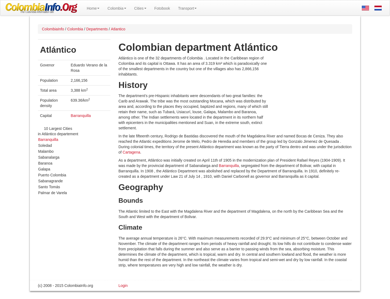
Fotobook (162, 8)
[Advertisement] (310, 90)
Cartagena (131, 152)
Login (123, 285)
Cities (140, 8)
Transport (187, 8)
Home (93, 8)
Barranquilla (81, 115)
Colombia (116, 8)
